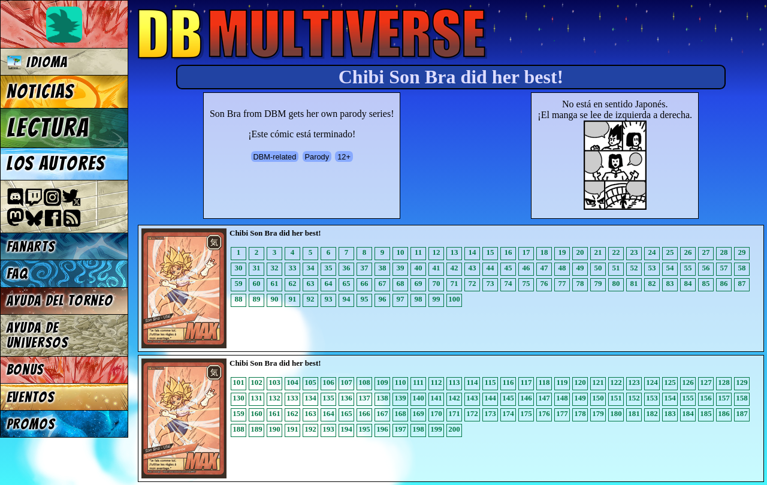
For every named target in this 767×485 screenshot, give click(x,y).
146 (526, 397)
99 (436, 298)
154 (670, 397)
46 (526, 267)
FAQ (17, 273)
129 (742, 382)
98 (418, 298)
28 (724, 252)
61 (275, 283)
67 (382, 283)
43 (472, 267)
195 (364, 428)
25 (670, 252)
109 (382, 382)
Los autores (56, 163)
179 (598, 413)
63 (311, 283)
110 (400, 382)
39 (400, 267)
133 (292, 397)
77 (562, 283)
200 (454, 428)
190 (274, 428)
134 (310, 397)
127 (706, 382)
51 (616, 267)
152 (634, 397)
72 (472, 283)
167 (382, 413)
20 (580, 252)
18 (544, 252)
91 (293, 298)
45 (508, 267)
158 (742, 397)
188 (238, 428)
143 (472, 397)
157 (724, 397)
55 (688, 267)
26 (688, 252)
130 (238, 397)
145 (508, 397)
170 (436, 413)
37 (365, 267)
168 (400, 413)
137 (364, 397)
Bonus (25, 369)
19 (562, 252)
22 (616, 252)
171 (454, 413)
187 (742, 413)
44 (490, 267)
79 (598, 283)
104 (292, 382)
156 (706, 397)
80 (616, 283)
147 (544, 397)
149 (580, 397)
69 (418, 283)
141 (436, 397)
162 (292, 413)
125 (670, 382)
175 (526, 413)
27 (706, 252)
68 (400, 283)
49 (580, 267)
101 (238, 382)
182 (652, 413)
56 (706, 267)
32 (275, 267)
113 (454, 382)
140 (418, 397)
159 (238, 413)
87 (742, 283)
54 (670, 267)
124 (652, 382)
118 (544, 382)
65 (347, 283)
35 (329, 267)
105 (310, 382)
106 (328, 382)
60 (257, 283)
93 (329, 298)
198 (418, 428)
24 (652, 252)
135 (328, 397)
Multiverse (312, 34)
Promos (31, 424)
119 (562, 382)
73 (490, 283)
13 (454, 252)
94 (347, 298)
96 (382, 298)
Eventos (31, 397)
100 (454, 298)
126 (688, 382)
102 (256, 382)
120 (580, 382)
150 (598, 397)
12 (436, 252)
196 (382, 428)
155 (688, 397)
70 (436, 283)
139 (400, 397)
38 (382, 267)
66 (365, 283)
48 (562, 267)
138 (382, 397)
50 (598, 267)
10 (400, 252)
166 (364, 413)
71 (454, 283)
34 (311, 267)
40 (418, 267)
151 (616, 397)
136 (346, 397)
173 (490, 413)
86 (724, 283)
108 (364, 382)
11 (418, 252)
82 (652, 283)
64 (329, 283)
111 (418, 382)
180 (616, 413)
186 (724, 413)
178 (580, 413)
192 (310, 428)
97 (400, 298)
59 (239, 283)
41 (436, 267)
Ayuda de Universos (38, 335)
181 (634, 413)
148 (562, 397)
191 (292, 428)
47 (544, 267)
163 (310, 413)
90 (275, 298)
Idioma (37, 62)
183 (670, 413)
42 (454, 267)
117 (526, 382)
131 (256, 397)
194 (346, 428)
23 (634, 252)
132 (274, 397)
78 (580, 283)
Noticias (40, 92)
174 (508, 413)
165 (346, 413)
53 (652, 267)
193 (328, 428)
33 (293, 267)
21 (598, 252)
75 (526, 283)
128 (724, 382)
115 (490, 382)
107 (346, 382)
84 (688, 283)
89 (257, 298)
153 (652, 397)
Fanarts (31, 246)
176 (544, 413)
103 (274, 382)
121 (598, 382)
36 (347, 267)
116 (508, 382)
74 (508, 283)
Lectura (48, 127)
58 (742, 267)
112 (436, 382)
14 (472, 252)
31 (257, 267)
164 (328, 413)
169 (418, 413)
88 (239, 298)
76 (544, 283)
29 (742, 252)
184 (688, 413)
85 (706, 283)
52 (634, 267)
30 (239, 267)
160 (256, 413)
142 (454, 397)
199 (436, 428)
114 (472, 382)
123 (634, 382)
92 (311, 298)
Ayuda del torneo (60, 300)
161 (274, 413)
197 (400, 428)
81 (634, 283)
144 (490, 397)
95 (365, 298)
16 (508, 252)
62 (293, 283)
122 (616, 382)
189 (256, 428)
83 (670, 283)
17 (526, 252)
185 (706, 413)
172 (472, 413)
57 (724, 267)
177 (562, 413)
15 (490, 252)
